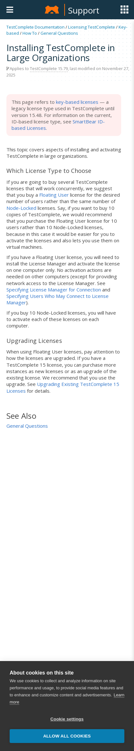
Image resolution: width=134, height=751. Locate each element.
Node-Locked (21, 208)
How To (29, 33)
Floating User (54, 195)
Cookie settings (67, 719)
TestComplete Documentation (35, 27)
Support (83, 10)
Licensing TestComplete (91, 27)
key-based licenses (77, 102)
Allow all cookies (67, 736)
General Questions (59, 33)
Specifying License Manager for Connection (53, 289)
